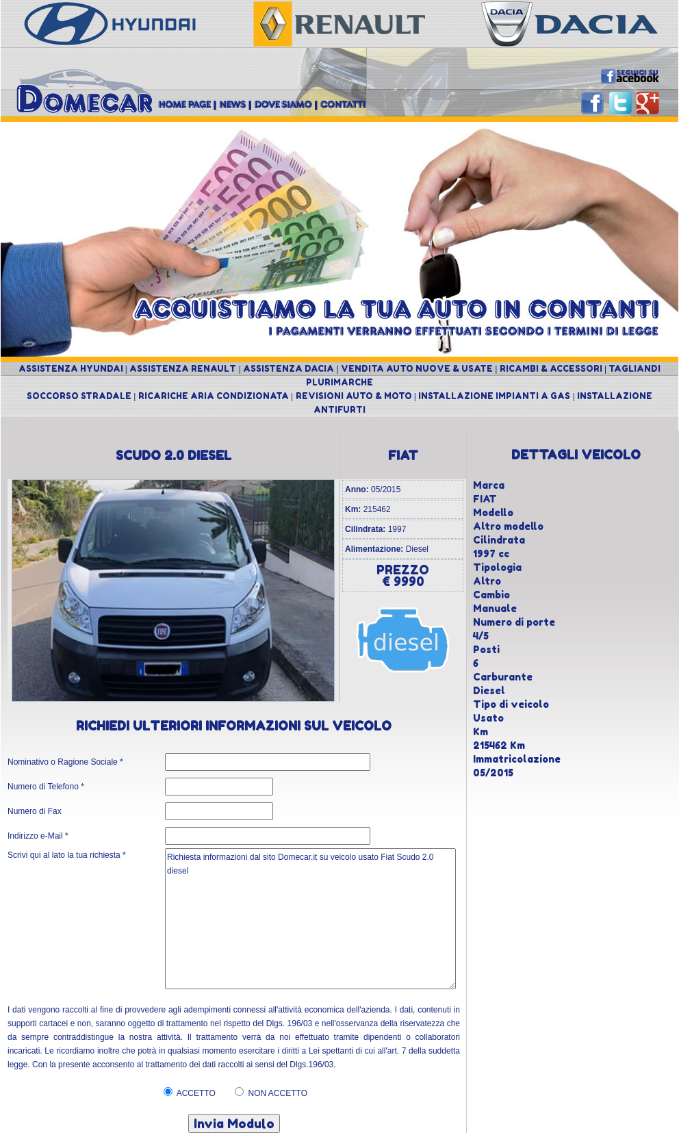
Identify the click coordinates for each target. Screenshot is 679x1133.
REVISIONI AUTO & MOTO (354, 396)
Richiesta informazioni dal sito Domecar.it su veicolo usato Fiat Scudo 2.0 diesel (310, 918)
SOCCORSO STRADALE (79, 396)
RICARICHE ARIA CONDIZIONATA (213, 396)
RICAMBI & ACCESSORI (551, 369)
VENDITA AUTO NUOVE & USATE (417, 369)
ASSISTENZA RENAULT (182, 369)
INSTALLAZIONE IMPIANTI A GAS (494, 396)
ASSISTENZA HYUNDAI (70, 369)
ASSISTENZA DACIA (288, 369)
